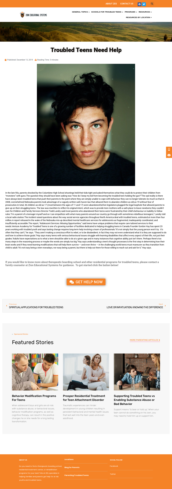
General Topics (80, 12)
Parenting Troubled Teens (76, 475)
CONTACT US (126, 3)
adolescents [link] (108, 220)
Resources (144, 12)
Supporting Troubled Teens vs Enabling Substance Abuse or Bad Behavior (134, 400)
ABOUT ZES (111, 3)
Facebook (114, 466)
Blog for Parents (71, 467)
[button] (152, 4)
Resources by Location (138, 17)
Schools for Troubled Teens (106, 12)
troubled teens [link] (30, 199)
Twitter (113, 474)
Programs (130, 12)
